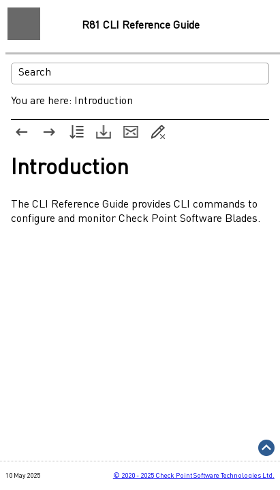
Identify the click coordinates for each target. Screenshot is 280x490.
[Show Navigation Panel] (23, 23)
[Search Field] (140, 73)
